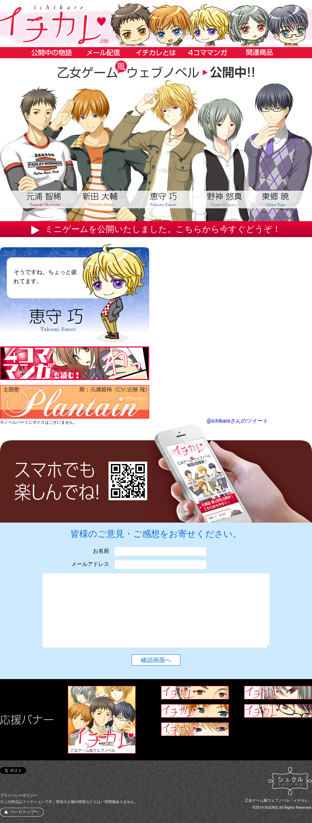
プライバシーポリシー (18, 795)
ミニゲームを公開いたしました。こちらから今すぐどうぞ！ (163, 229)
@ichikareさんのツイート (237, 421)
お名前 (101, 551)
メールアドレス (90, 564)
